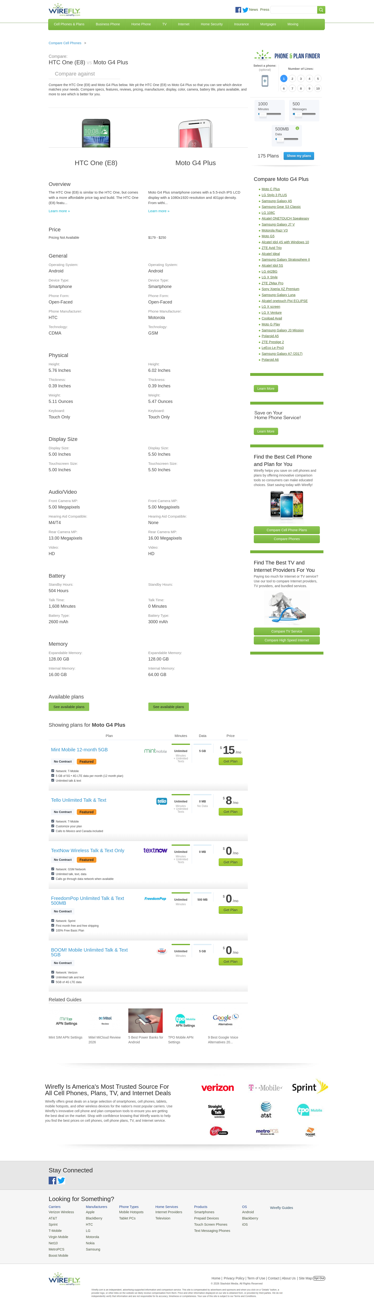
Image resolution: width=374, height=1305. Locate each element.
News (253, 9)
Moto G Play (271, 323)
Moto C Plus (271, 188)
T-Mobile (55, 1229)
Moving (292, 24)
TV (164, 24)
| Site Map (304, 1275)
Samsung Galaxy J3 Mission (283, 329)
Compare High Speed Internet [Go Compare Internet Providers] (287, 639)
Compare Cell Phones (65, 43)
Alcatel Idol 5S (272, 264)
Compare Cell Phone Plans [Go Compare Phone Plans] (287, 529)
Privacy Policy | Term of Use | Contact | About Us (260, 1275)
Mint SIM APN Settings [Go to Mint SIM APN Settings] (66, 1037)
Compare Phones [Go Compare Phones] (287, 538)
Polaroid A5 (270, 335)
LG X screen (271, 305)
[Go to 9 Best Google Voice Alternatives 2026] (225, 1020)
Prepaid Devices (198, 1218)
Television (158, 1218)
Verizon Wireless (60, 1212)
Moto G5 (268, 235)
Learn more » (59, 211)
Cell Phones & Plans (69, 24)
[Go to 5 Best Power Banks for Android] (145, 1020)
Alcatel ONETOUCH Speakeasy (285, 217)
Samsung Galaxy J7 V (278, 223)
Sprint (53, 1223)
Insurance (241, 24)
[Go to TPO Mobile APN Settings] (185, 1020)
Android (237, 1212)
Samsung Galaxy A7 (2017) (282, 352)
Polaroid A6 (270, 358)
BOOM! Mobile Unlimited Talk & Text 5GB (89, 952)
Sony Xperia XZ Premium (280, 288)
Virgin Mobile (58, 1235)
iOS (235, 1223)
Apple (88, 1212)
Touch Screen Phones (202, 1223)
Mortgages (268, 24)
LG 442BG (269, 270)
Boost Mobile (58, 1252)
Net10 (53, 1241)
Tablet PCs (124, 1218)
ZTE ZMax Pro (272, 282)
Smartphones (196, 1212)
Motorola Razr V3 (275, 229)
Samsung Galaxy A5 (277, 199)
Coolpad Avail (272, 317)
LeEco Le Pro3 (273, 346)
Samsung (90, 1246)
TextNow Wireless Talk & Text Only (87, 850)
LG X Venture (272, 311)
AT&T (52, 1218)
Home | (217, 1275)
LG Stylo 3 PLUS (274, 193)
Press (264, 9)
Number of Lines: (301, 68)
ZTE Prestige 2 (273, 340)
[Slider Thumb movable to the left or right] (263, 114)
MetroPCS (56, 1246)
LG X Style (270, 276)
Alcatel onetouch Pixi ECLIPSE (285, 299)
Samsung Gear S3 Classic (281, 205)
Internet (183, 24)
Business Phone (108, 24)
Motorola (90, 1235)
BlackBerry (91, 1218)
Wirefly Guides (270, 1207)
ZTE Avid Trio (272, 247)
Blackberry (239, 1218)
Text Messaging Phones (203, 1229)
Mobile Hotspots (128, 1212)
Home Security (212, 24)
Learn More (266, 387)
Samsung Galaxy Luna (279, 293)
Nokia (88, 1241)
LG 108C (268, 211)
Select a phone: (264, 67)
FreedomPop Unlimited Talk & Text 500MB (87, 900)
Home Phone (141, 24)
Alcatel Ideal (271, 252)
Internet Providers (163, 1212)
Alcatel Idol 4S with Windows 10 (285, 241)
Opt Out (319, 1275)
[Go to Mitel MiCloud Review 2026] (105, 1020)
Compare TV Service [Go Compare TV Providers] (286, 630)
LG (86, 1229)
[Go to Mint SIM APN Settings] (66, 1020)
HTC (87, 1223)
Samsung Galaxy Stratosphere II (286, 258)
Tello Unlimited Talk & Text (78, 800)
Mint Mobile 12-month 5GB (79, 749)
